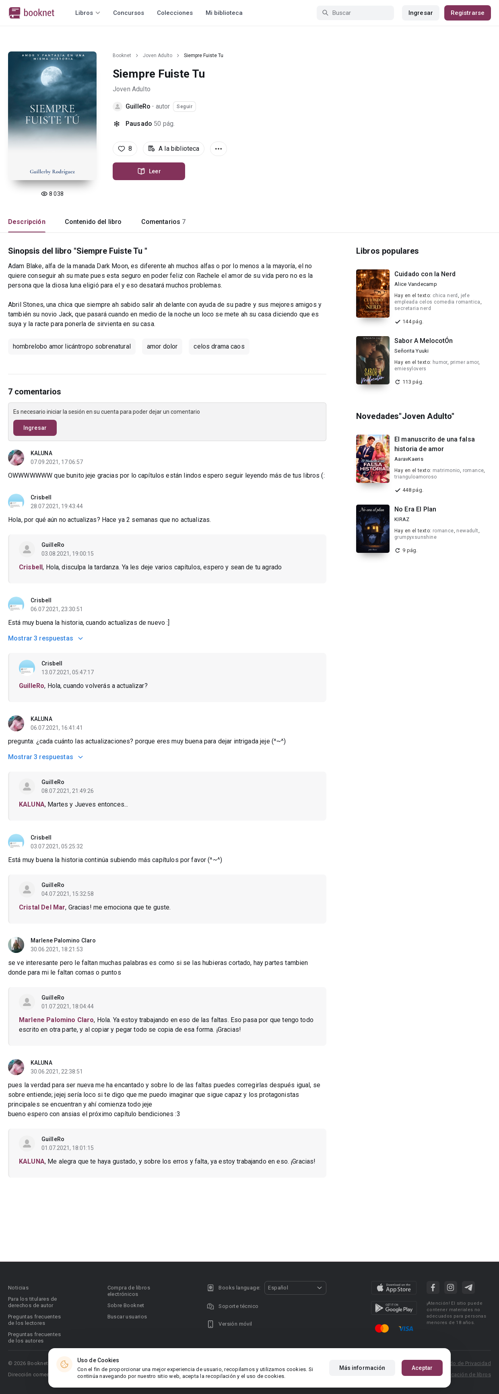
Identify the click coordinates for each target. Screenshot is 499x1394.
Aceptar (422, 1368)
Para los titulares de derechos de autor (32, 1302)
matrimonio (446, 470)
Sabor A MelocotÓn (423, 341)
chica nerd (445, 295)
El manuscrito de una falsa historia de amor (434, 444)
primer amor (464, 362)
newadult (467, 531)
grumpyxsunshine (415, 537)
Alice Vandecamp (415, 284)
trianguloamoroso (415, 477)
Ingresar (420, 12)
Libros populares (387, 251)
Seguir (184, 106)
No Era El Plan (415, 509)
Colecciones (175, 12)
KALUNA (41, 453)
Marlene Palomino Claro (63, 940)
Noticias (18, 1288)
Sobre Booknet (125, 1305)
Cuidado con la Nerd (425, 274)
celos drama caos (219, 346)
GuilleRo (138, 106)
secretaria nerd (412, 308)
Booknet (122, 55)
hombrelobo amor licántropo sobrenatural (72, 346)
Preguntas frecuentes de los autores (34, 1337)
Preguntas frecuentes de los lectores (34, 1320)
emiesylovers (410, 369)
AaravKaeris (408, 459)
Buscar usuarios (127, 1317)
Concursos (128, 12)
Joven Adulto (157, 55)
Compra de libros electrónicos (128, 1291)
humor (440, 362)
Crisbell (41, 497)
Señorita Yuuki (411, 351)
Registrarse (468, 12)
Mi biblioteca (224, 12)
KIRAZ (401, 519)
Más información (362, 1368)
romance (473, 470)
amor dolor (162, 346)
